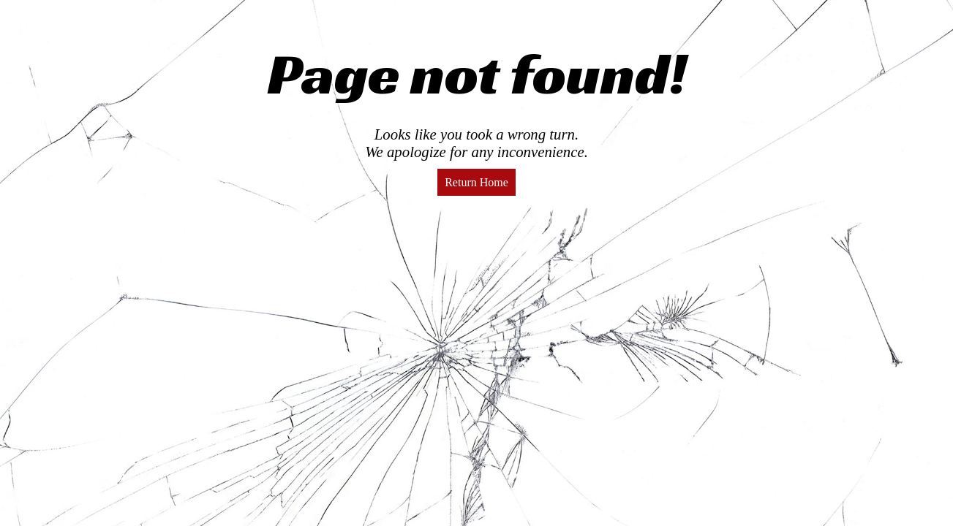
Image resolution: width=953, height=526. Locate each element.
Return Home (476, 182)
